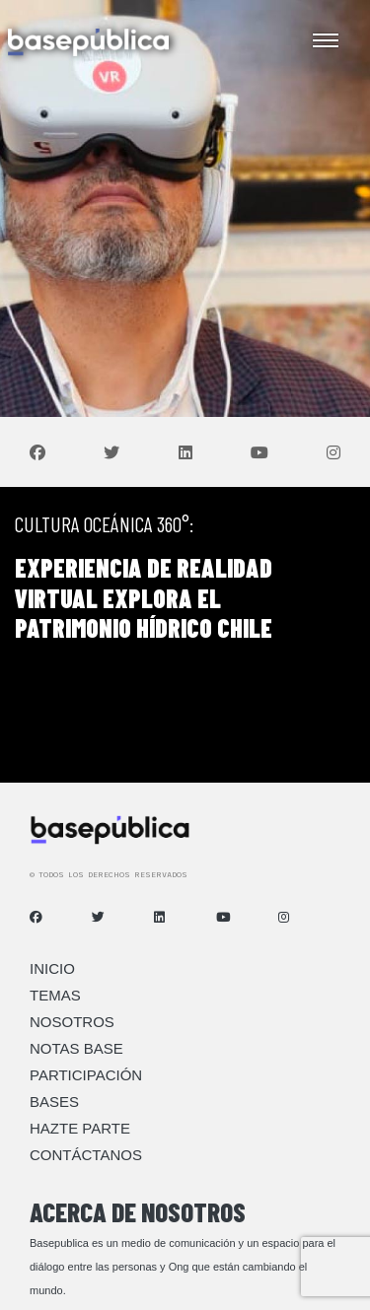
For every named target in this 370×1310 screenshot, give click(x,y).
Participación (86, 1074)
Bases (54, 1101)
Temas (55, 995)
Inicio (52, 968)
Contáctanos (86, 1154)
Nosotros (72, 1021)
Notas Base (76, 1048)
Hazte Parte (80, 1128)
